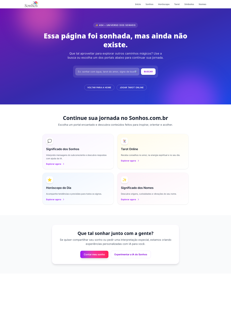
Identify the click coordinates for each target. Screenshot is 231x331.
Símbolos (189, 4)
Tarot (177, 4)
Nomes (202, 4)
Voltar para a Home (99, 87)
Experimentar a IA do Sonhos (130, 254)
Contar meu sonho (94, 254)
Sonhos (149, 4)
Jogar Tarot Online (132, 87)
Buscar (148, 71)
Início (138, 4)
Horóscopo (164, 4)
